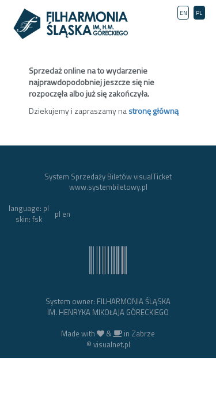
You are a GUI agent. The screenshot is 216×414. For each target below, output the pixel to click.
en (66, 214)
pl (57, 214)
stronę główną (153, 111)
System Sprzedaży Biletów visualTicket (108, 176)
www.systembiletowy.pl (108, 187)
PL (199, 13)
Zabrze (143, 333)
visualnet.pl (111, 344)
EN (183, 13)
